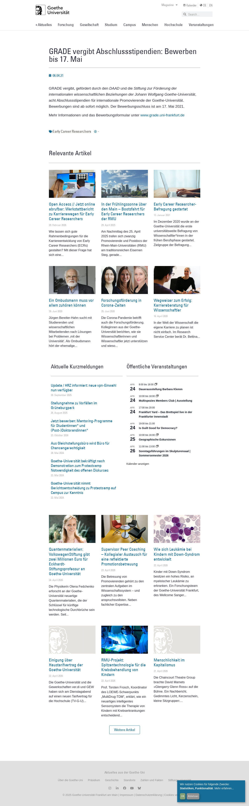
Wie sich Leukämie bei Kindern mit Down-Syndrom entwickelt (177, 554)
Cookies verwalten (175, 794)
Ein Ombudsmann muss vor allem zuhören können (71, 303)
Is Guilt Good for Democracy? (158, 428)
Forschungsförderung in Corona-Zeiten (121, 303)
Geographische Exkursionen (157, 439)
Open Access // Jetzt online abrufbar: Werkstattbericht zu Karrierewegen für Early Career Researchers (72, 212)
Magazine (169, 5)
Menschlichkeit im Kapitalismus (169, 662)
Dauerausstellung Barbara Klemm (161, 389)
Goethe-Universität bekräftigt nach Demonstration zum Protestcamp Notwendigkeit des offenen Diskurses (79, 465)
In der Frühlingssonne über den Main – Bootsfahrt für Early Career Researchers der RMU (124, 212)
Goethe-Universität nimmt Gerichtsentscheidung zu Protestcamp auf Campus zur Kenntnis (83, 488)
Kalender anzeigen (138, 463)
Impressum (126, 794)
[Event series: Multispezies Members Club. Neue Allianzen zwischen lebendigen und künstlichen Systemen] (157, 396)
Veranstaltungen (201, 24)
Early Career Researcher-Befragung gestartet (175, 207)
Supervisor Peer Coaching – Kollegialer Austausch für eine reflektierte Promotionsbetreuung (124, 557)
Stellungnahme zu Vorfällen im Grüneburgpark (74, 405)
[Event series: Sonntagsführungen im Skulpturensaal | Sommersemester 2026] (157, 446)
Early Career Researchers (72, 131)
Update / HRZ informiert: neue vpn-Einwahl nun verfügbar (83, 388)
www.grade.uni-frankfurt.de (163, 115)
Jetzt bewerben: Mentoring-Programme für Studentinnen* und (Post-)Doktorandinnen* (81, 425)
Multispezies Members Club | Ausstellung (165, 400)
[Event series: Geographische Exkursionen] (157, 435)
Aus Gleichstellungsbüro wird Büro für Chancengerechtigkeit (80, 445)
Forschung (66, 24)
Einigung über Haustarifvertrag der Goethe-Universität (66, 664)
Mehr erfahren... (224, 788)
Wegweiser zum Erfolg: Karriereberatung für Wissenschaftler (173, 305)
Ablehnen (193, 796)
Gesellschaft (89, 24)
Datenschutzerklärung (148, 794)
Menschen (150, 24)
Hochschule (173, 24)
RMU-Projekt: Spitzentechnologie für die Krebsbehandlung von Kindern (123, 667)
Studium (111, 24)
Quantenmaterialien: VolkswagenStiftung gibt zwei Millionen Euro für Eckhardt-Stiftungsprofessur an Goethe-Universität (69, 561)
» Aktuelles (44, 24)
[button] (124, 730)
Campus (129, 24)
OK (182, 796)
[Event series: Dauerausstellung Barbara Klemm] (155, 384)
